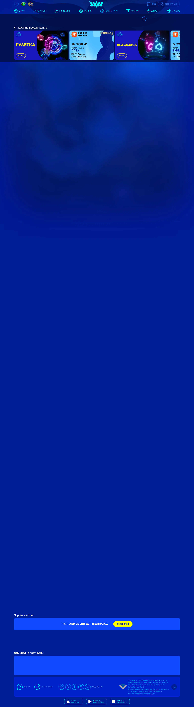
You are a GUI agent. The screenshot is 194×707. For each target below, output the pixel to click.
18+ (174, 687)
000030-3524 (137, 691)
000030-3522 (153, 689)
